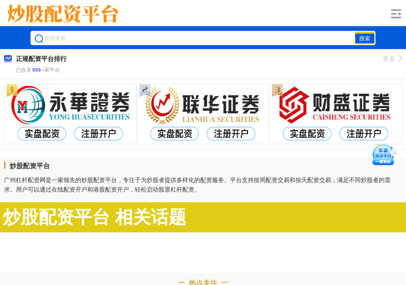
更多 (392, 58)
